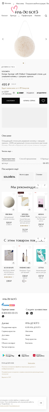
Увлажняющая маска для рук (41, 271)
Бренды (13, 16)
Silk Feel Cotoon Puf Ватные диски (41, 219)
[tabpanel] (25, 163)
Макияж (38, 16)
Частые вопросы (8, 347)
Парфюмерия (27, 16)
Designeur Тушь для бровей (25, 271)
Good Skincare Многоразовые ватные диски (25, 221)
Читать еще (7, 151)
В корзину (11, 101)
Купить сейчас (29, 101)
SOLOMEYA (6, 71)
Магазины (20, 4)
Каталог (5, 16)
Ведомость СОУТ (6, 377)
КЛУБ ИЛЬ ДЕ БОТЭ (32, 327)
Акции (27, 335)
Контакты (28, 343)
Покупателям (31, 4)
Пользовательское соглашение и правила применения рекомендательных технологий (23, 373)
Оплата (4, 339)
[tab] (8, 159)
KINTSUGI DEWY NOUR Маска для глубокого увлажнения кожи (9, 272)
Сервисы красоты (8, 331)
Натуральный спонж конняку (8, 218)
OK (41, 403)
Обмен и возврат (8, 343)
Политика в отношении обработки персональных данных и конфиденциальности (18, 368)
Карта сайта (31, 363)
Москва (6, 3)
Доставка (5, 335)
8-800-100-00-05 (10, 313)
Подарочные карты (9, 327)
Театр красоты (30, 339)
